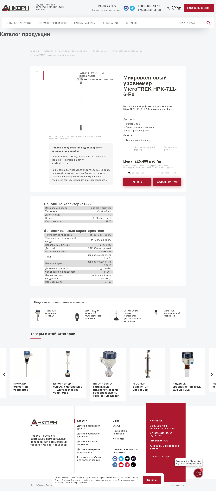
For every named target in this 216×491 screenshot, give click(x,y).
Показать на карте (160, 456)
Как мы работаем (85, 23)
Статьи (117, 426)
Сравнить (139, 173)
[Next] (211, 374)
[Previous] (4, 374)
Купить (137, 182)
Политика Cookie (178, 485)
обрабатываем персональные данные (102, 478)
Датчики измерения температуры (88, 450)
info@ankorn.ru (60, 163)
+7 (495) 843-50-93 (161, 433)
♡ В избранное (166, 173)
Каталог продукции (19, 23)
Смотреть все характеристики (97, 79)
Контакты (131, 23)
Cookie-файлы (76, 478)
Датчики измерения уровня (88, 427)
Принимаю (152, 480)
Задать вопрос (167, 182)
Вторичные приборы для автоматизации (89, 458)
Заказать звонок (198, 8)
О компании (110, 23)
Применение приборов (53, 23)
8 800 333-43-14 (159, 426)
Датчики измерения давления (88, 435)
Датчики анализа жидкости (87, 443)
